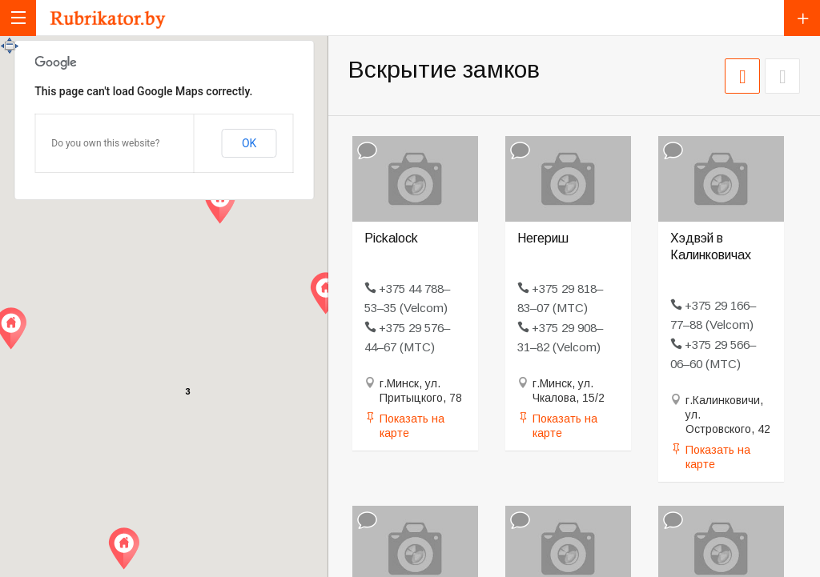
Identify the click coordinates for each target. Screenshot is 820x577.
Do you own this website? (105, 143)
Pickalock (391, 238)
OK (249, 143)
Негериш (543, 238)
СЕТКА (742, 76)
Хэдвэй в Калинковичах (710, 246)
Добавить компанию (802, 18)
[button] (123, 548)
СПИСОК (782, 76)
